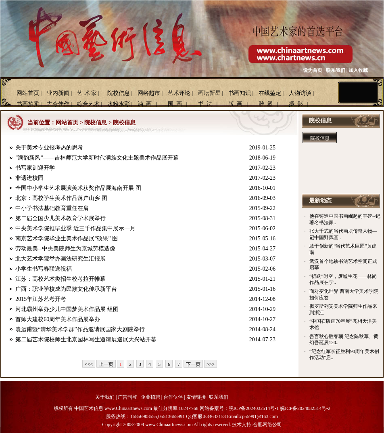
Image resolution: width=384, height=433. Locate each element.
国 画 (175, 104)
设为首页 (312, 70)
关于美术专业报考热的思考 (49, 148)
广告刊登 (127, 397)
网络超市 (149, 93)
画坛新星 (209, 93)
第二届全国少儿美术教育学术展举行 (60, 218)
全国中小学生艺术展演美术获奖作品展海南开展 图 (78, 188)
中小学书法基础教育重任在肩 (52, 208)
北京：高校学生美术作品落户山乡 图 (61, 198)
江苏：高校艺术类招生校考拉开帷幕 (60, 279)
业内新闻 (58, 93)
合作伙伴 (173, 397)
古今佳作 (58, 104)
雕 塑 (266, 104)
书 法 (205, 104)
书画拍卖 (28, 104)
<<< (89, 364)
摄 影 (296, 104)
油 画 (145, 104)
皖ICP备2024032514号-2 (305, 408)
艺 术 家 (87, 93)
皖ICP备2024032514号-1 (254, 408)
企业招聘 (150, 397)
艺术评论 (179, 93)
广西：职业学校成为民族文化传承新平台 (66, 289)
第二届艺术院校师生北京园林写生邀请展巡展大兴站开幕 (86, 339)
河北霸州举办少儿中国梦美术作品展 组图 (67, 309)
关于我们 (105, 397)
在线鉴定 (270, 93)
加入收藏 (358, 70)
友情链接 (196, 397)
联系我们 (335, 70)
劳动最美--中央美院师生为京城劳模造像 (65, 249)
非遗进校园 (29, 178)
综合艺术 (88, 104)
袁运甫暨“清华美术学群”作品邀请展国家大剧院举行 (79, 329)
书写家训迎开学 (35, 168)
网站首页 (28, 93)
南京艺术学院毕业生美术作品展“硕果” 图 (66, 238)
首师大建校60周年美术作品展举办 (57, 319)
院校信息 (118, 93)
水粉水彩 (118, 104)
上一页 (106, 364)
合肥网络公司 (267, 424)
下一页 (193, 364)
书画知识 (239, 93)
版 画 (235, 104)
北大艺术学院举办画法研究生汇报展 (60, 259)
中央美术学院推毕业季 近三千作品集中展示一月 (75, 228)
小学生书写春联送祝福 (43, 269)
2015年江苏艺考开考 (40, 299)
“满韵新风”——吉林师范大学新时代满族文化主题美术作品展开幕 (96, 158)
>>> (211, 364)
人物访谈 (300, 93)
